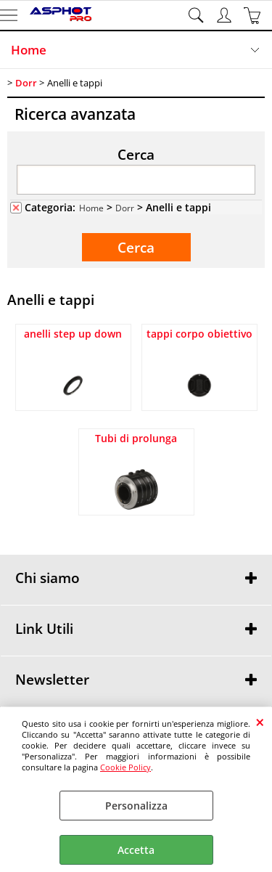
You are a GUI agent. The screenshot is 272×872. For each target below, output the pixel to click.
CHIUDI (260, 721)
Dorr (124, 207)
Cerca (136, 153)
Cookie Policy (125, 767)
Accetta (136, 850)
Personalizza (136, 805)
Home (28, 49)
